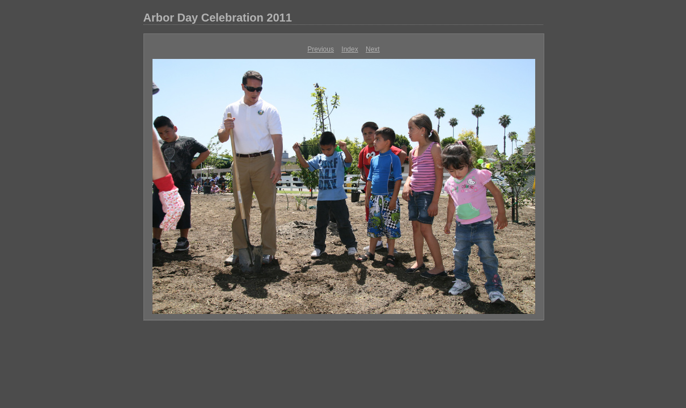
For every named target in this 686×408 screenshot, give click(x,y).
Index (349, 49)
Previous (320, 49)
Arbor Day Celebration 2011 (217, 17)
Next (373, 49)
